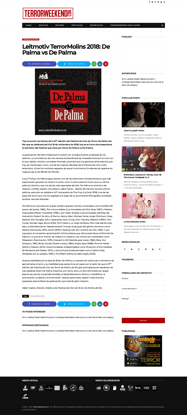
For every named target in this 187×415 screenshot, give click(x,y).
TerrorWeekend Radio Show (125, 25)
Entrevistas (96, 25)
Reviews (59, 25)
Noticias (43, 25)
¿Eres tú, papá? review (134, 130)
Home (28, 25)
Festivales (77, 25)
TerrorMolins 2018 (30, 39)
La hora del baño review (135, 222)
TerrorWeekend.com (41, 407)
